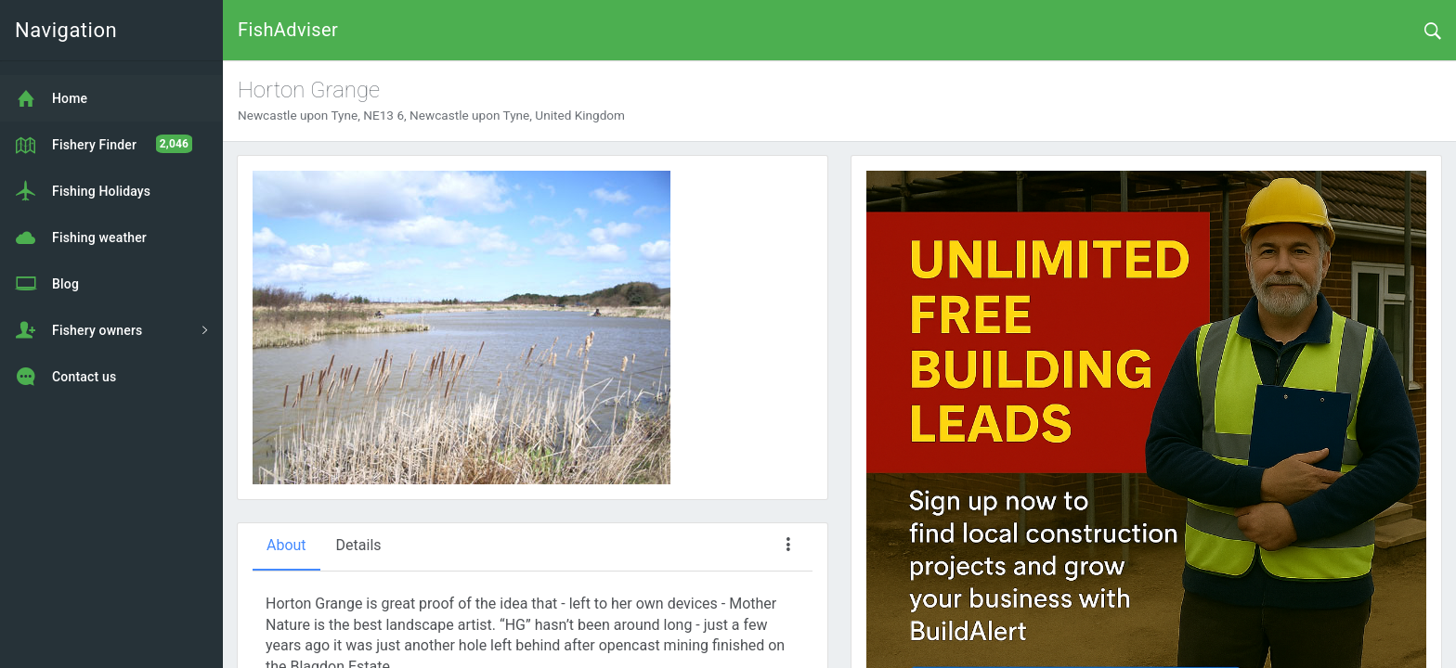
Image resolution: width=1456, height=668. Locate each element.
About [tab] (286, 545)
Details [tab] (359, 545)
